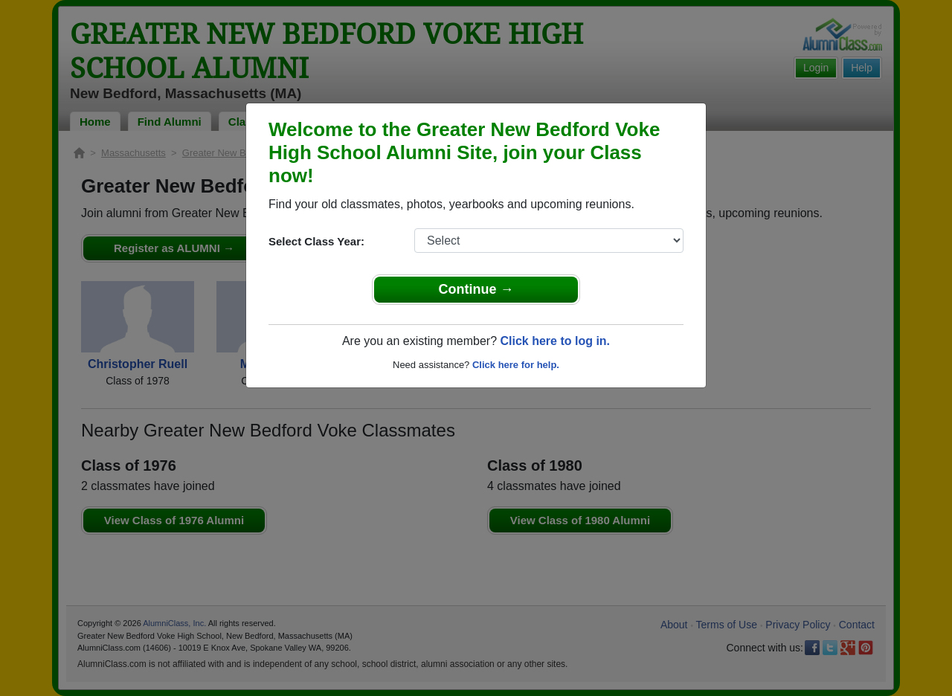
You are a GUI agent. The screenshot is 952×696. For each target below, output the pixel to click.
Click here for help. (515, 364)
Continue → (476, 289)
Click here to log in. (555, 341)
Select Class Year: (316, 241)
